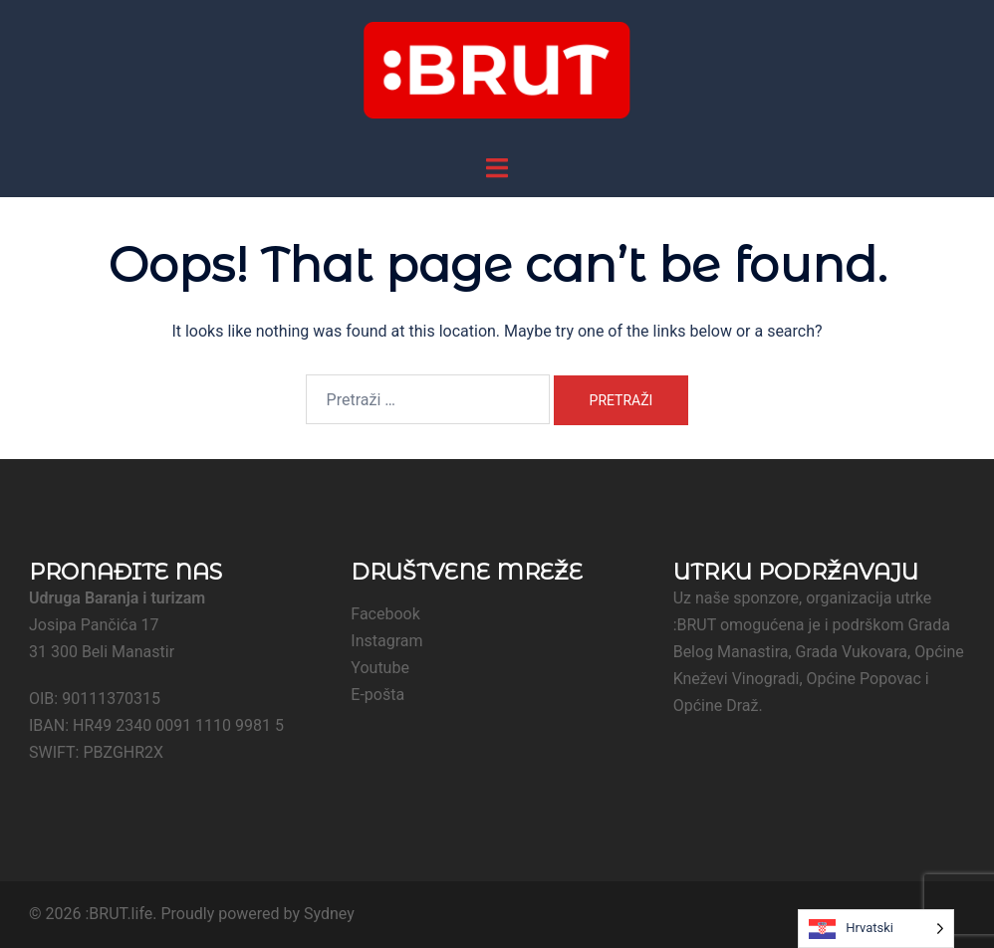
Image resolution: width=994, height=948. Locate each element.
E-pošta (377, 694)
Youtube (380, 667)
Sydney (329, 913)
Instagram (386, 640)
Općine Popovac (864, 678)
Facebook (385, 613)
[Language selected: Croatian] (876, 928)
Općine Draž (716, 705)
